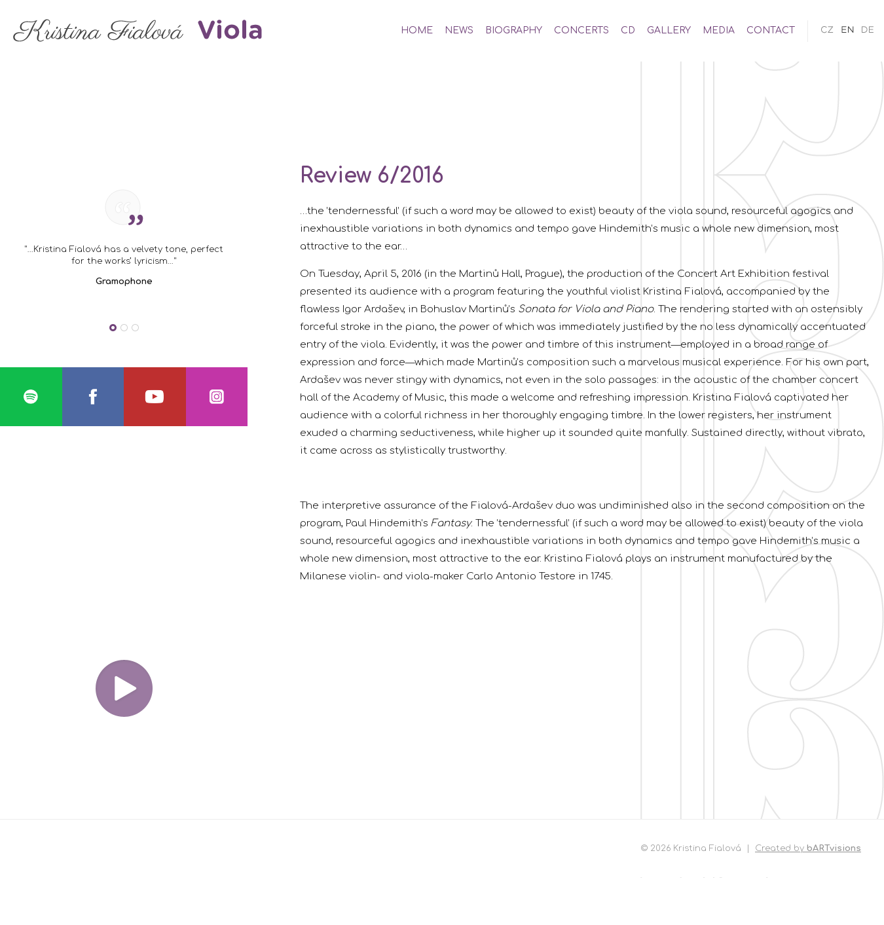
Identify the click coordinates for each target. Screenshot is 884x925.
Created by (808, 848)
